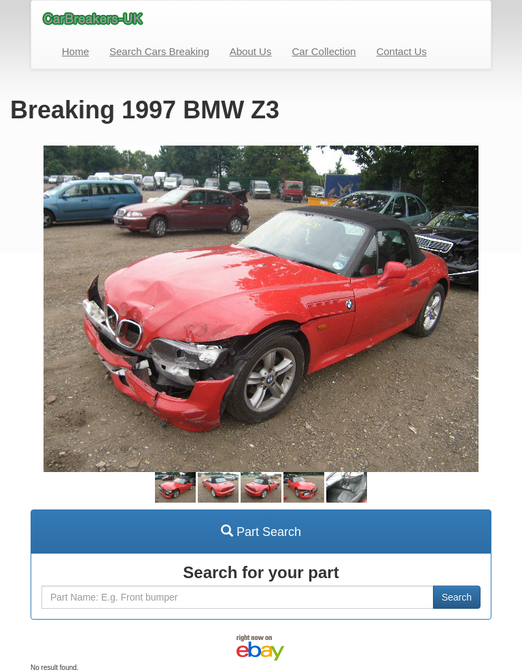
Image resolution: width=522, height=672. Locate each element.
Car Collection (323, 51)
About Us (251, 51)
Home (75, 51)
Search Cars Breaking (159, 51)
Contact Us (402, 51)
